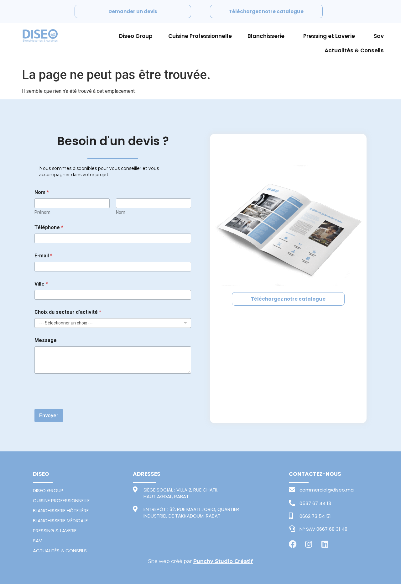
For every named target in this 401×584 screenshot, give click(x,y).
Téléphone (48, 227)
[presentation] (82, 405)
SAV (37, 540)
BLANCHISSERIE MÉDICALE (60, 520)
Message (45, 340)
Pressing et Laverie (330, 36)
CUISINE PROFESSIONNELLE (61, 500)
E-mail (43, 256)
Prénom (42, 212)
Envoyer (48, 415)
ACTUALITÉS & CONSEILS (60, 550)
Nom (120, 212)
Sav (379, 36)
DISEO (41, 474)
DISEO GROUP (48, 490)
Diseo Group (136, 36)
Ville (41, 284)
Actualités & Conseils (354, 50)
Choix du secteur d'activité (67, 312)
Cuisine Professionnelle (200, 36)
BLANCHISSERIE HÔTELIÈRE (61, 510)
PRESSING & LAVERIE (54, 530)
